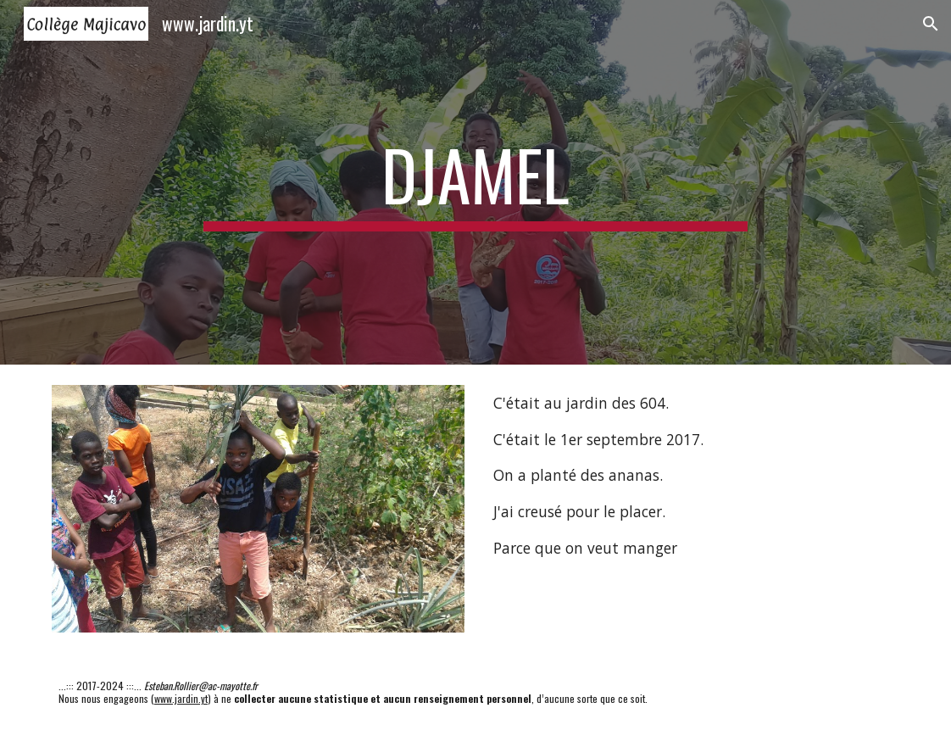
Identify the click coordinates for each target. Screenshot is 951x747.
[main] (475, 182)
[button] (930, 23)
